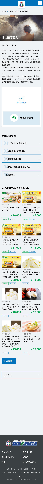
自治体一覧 (12, 11)
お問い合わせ (11, 469)
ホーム (4, 11)
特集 (3, 462)
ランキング (6, 452)
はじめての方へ (29, 462)
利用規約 (33, 469)
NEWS (25, 457)
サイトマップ (21, 476)
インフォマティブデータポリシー (30, 472)
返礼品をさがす (8, 457)
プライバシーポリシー (10, 472)
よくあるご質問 (23, 469)
